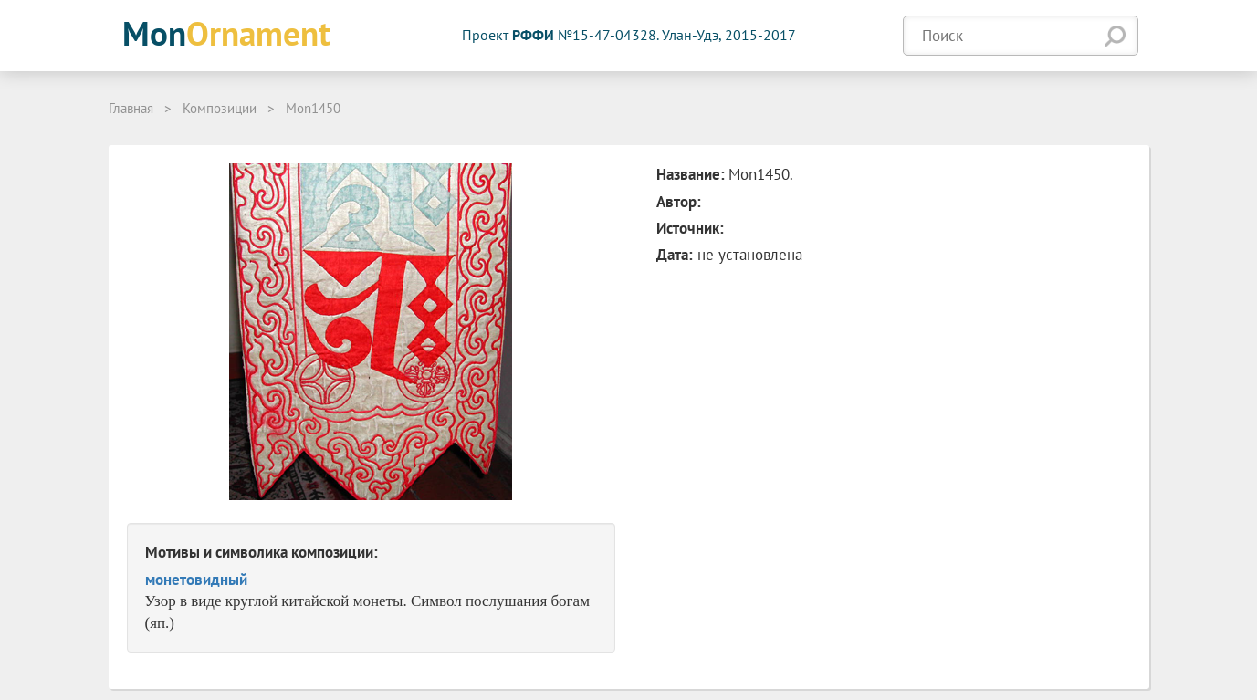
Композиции (220, 108)
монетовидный (196, 579)
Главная (131, 108)
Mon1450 (313, 108)
